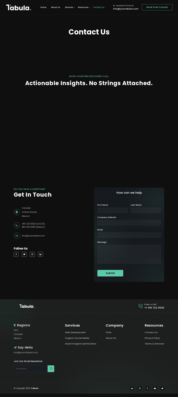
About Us (55, 7)
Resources (83, 7)
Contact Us (98, 7)
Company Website (106, 217)
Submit (110, 273)
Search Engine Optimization (80, 343)
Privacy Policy (152, 338)
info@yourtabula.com (125, 8)
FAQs (108, 332)
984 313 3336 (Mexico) (33, 227)
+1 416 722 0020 (154, 307)
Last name (136, 205)
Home (43, 7)
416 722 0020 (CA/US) (33, 223)
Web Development (75, 332)
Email (100, 229)
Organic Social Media (77, 338)
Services (69, 7)
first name (102, 205)
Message (102, 242)
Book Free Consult (157, 7)
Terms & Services (154, 343)
